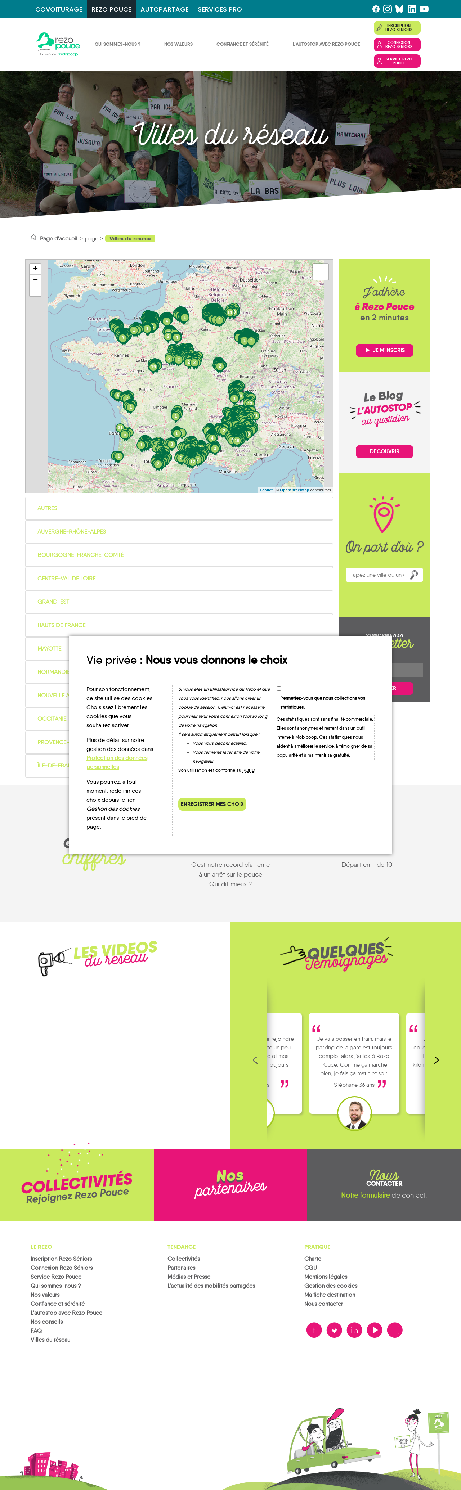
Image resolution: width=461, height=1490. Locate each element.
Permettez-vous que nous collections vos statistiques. (322, 703)
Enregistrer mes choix (212, 804)
